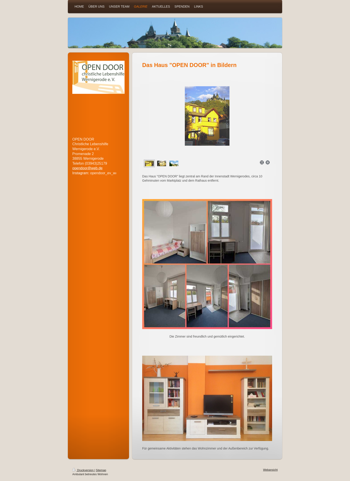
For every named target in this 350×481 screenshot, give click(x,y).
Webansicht (270, 469)
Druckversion (83, 470)
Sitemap (101, 470)
